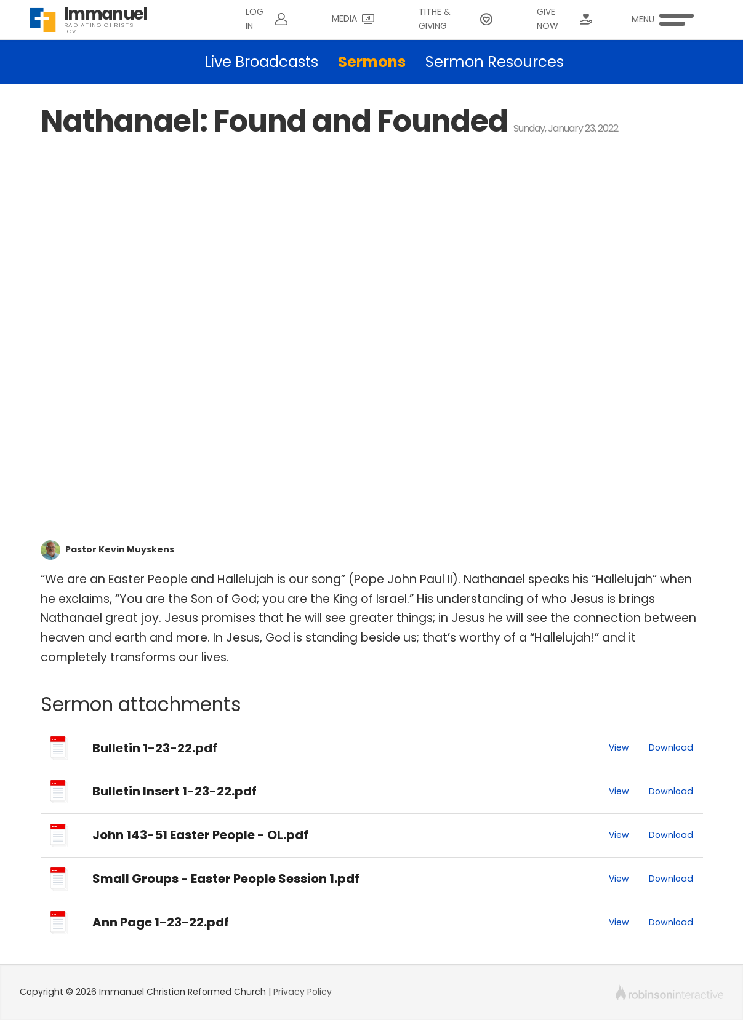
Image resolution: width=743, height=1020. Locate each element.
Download (671, 747)
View (619, 747)
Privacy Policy (302, 992)
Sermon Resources (494, 62)
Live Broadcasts (261, 62)
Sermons (372, 62)
